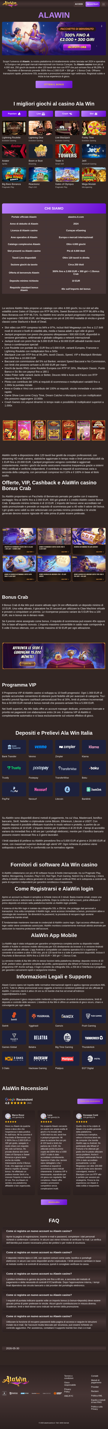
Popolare (14, 113)
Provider (95, 1387)
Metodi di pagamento (96, 1381)
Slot (94, 113)
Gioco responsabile (70, 1383)
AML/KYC (68, 1396)
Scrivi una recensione (90, 1101)
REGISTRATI (93, 4)
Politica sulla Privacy (97, 1408)
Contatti (94, 1376)
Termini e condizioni (68, 1377)
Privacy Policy (67, 1390)
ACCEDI (79, 4)
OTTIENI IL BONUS (54, 84)
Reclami (95, 1391)
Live (41, 113)
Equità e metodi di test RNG (98, 1401)
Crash (67, 113)
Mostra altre (54, 1202)
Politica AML (96, 1396)
